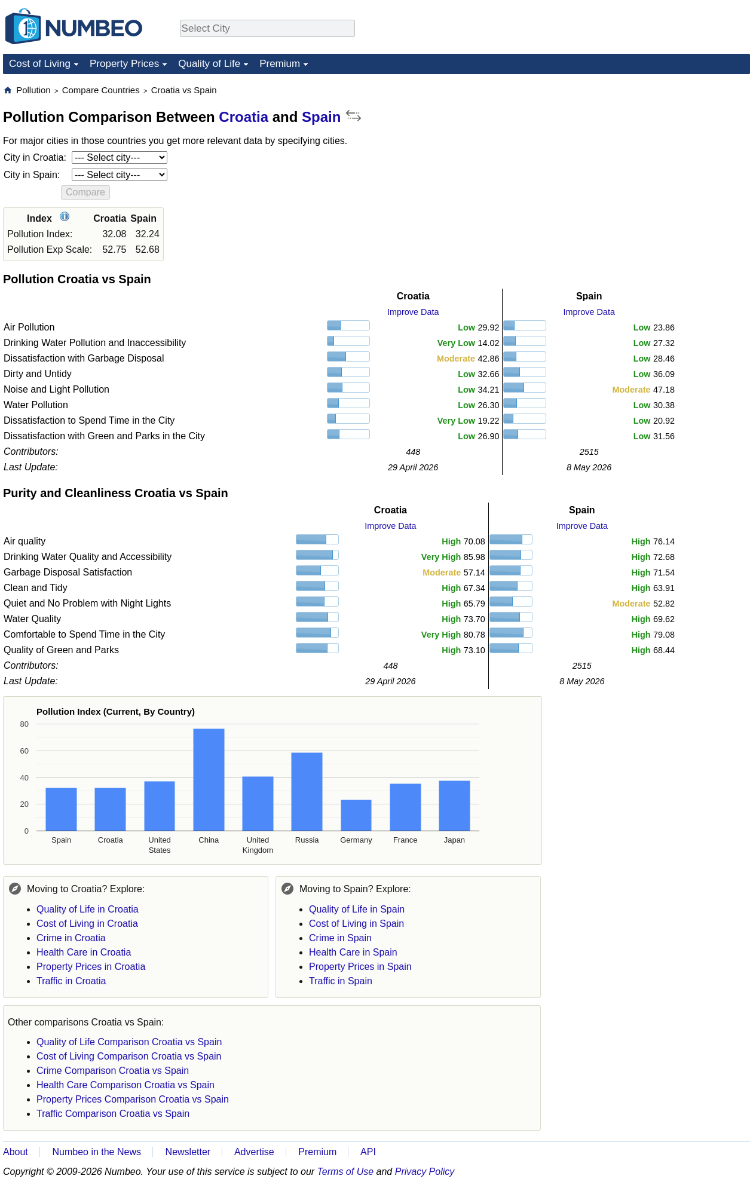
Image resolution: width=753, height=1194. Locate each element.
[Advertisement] (660, 159)
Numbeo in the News (96, 1152)
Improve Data (413, 312)
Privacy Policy (425, 1172)
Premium (279, 63)
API (368, 1152)
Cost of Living (40, 63)
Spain (321, 117)
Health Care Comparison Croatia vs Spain (125, 1085)
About (15, 1152)
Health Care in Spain (353, 952)
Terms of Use (345, 1172)
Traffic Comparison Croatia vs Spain (112, 1114)
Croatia (243, 117)
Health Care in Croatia (83, 952)
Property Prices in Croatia (90, 967)
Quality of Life (209, 63)
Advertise (254, 1152)
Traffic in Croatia (71, 981)
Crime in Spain (340, 938)
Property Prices (124, 63)
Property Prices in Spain (360, 967)
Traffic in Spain (340, 981)
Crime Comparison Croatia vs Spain (112, 1071)
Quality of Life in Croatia (87, 909)
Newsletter (188, 1152)
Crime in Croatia (71, 938)
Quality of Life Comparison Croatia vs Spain (129, 1042)
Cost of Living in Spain (356, 924)
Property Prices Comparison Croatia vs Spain (132, 1099)
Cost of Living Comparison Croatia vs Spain (128, 1056)
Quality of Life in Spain (357, 909)
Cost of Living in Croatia (87, 924)
